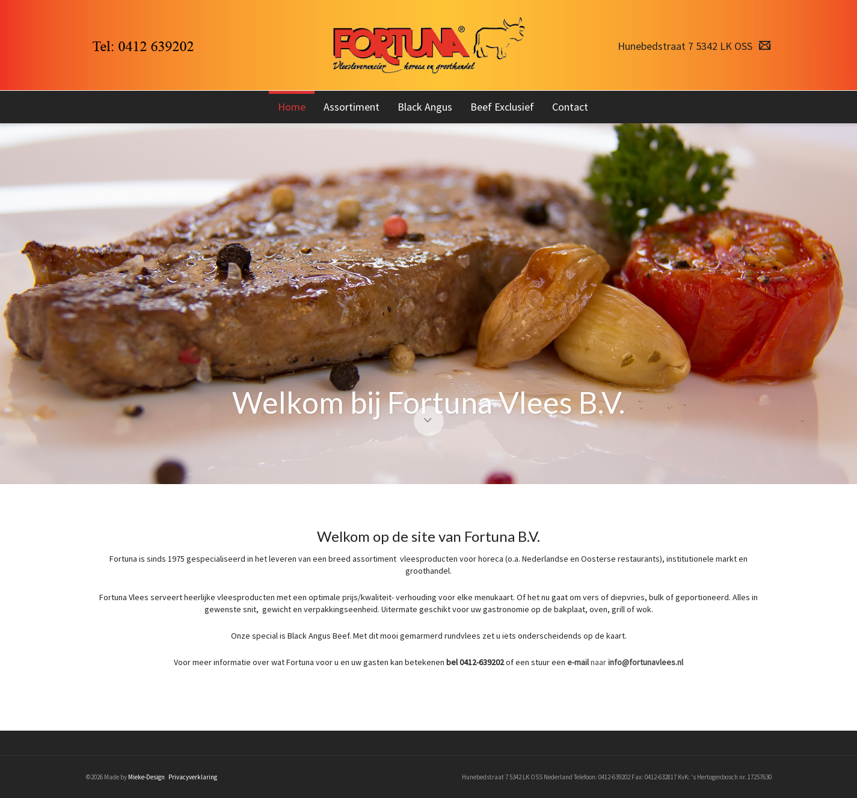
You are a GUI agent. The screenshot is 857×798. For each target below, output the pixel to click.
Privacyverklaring (192, 777)
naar (625, 662)
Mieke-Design (146, 777)
